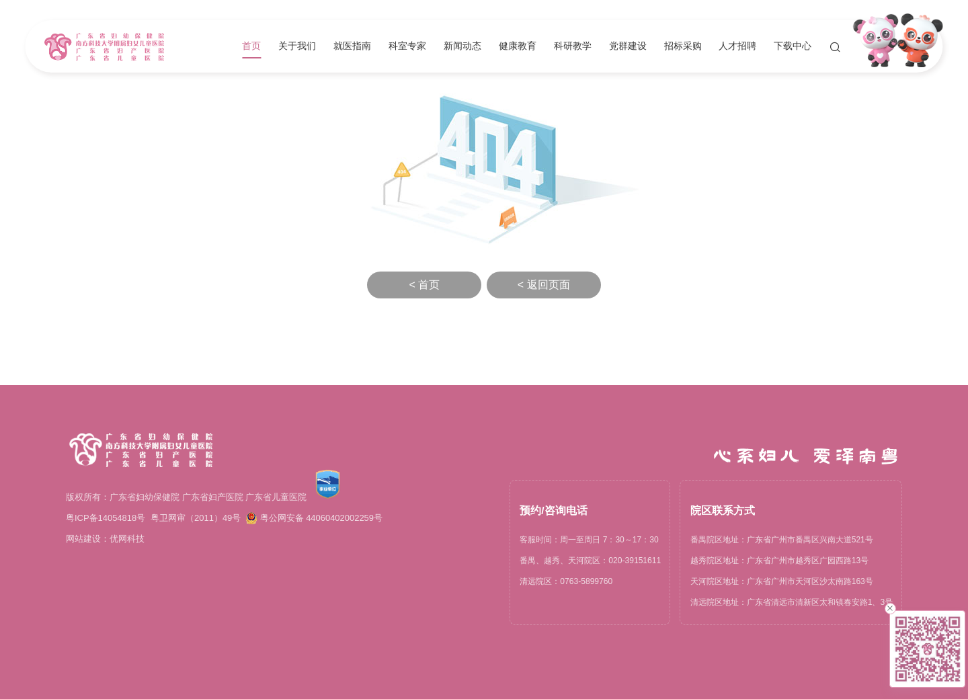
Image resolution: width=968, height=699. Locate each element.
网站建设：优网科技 (105, 539)
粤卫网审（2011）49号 (196, 518)
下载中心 (792, 46)
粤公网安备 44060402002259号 (314, 518)
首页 (251, 46)
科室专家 (407, 46)
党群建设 (628, 46)
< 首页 (424, 284)
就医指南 (352, 46)
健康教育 (517, 46)
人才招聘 (737, 46)
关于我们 (297, 46)
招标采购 (683, 46)
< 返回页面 (544, 284)
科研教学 (573, 46)
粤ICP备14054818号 (105, 518)
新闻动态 (462, 46)
